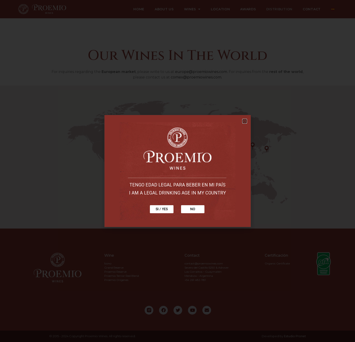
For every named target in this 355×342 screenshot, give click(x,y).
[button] (244, 121)
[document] (177, 171)
